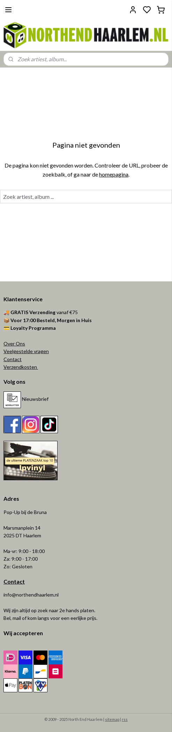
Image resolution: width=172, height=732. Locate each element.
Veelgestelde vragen (26, 351)
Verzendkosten (20, 367)
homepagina (113, 174)
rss (125, 719)
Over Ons (14, 343)
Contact (12, 359)
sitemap (112, 719)
